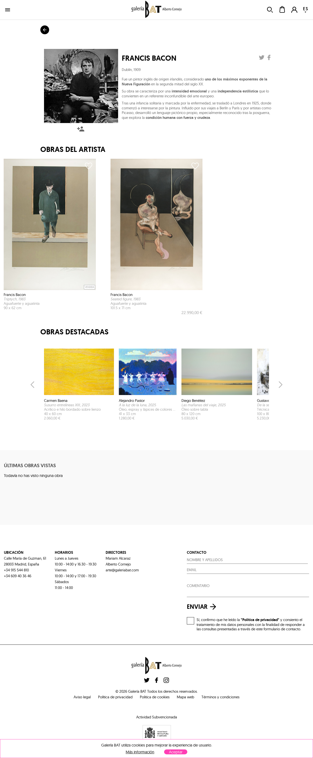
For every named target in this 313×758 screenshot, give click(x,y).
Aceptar (175, 751)
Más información (140, 752)
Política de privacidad (115, 697)
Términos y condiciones (220, 697)
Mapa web (185, 697)
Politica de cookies (154, 697)
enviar (203, 606)
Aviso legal (82, 697)
